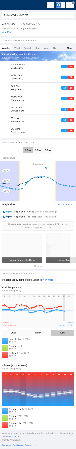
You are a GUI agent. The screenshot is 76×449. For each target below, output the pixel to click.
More (69, 48)
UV (54, 48)
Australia (6, 57)
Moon (46, 48)
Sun (38, 48)
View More (7, 32)
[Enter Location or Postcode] (38, 15)
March (38, 332)
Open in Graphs (64, 204)
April (62, 332)
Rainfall (28, 48)
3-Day (38, 150)
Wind (17, 48)
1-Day (28, 150)
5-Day (48, 150)
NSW (16, 57)
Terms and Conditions (12, 445)
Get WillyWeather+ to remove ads (20, 40)
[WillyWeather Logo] (7, 5)
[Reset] (65, 15)
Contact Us (30, 445)
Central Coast (29, 57)
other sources (12, 436)
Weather (6, 48)
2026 (13, 332)
